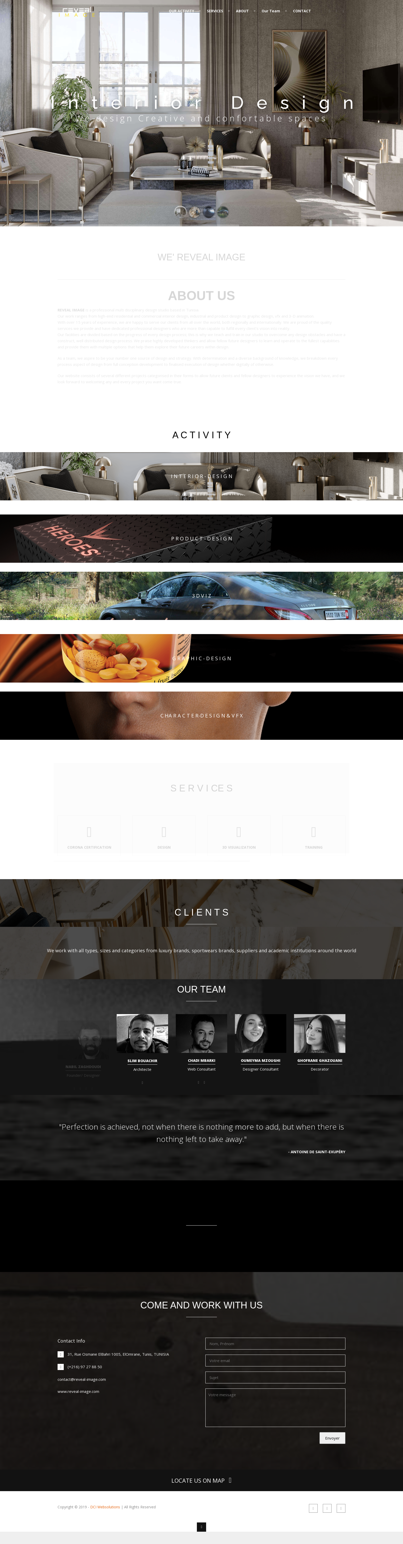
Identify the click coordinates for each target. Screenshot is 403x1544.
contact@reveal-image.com (82, 1379)
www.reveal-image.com (78, 1391)
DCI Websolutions (105, 1506)
